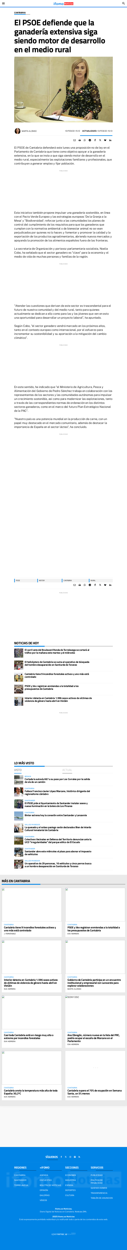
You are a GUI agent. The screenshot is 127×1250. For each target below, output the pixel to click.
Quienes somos (99, 1188)
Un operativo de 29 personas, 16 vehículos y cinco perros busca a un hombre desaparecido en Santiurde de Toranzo (58, 864)
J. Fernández (10, 934)
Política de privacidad (97, 1181)
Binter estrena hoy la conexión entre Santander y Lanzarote (56, 815)
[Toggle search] (123, 3)
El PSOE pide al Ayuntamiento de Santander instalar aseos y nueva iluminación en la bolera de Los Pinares (56, 804)
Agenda (44, 1175)
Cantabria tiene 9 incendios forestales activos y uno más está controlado (57, 675)
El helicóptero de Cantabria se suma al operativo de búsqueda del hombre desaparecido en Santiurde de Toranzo (57, 663)
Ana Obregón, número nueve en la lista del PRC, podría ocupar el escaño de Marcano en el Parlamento (93, 1038)
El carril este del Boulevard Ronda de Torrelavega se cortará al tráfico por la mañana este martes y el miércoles (57, 651)
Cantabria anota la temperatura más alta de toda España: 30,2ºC (31, 1091)
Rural (93, 580)
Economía (70, 1175)
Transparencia (99, 1193)
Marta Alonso (29, 131)
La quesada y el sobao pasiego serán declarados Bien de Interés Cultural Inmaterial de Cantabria (58, 828)
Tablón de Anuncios (102, 1198)
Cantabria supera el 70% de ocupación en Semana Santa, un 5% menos (94, 1091)
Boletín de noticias (50, 1185)
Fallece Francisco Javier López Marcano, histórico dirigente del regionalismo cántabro (57, 792)
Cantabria (20, 12)
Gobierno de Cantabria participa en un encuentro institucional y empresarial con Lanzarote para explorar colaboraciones (94, 983)
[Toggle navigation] (3, 3)
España (69, 1185)
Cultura (69, 1195)
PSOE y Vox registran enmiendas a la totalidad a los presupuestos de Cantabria (52, 687)
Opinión (44, 1190)
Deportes (70, 1190)
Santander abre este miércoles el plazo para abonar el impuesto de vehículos (58, 852)
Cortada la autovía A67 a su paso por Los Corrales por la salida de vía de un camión (57, 780)
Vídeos (43, 1200)
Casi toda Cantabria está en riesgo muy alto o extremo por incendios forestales (28, 1036)
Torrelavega (21, 1185)
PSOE (18, 580)
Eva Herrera (73, 934)
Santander (20, 1180)
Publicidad (97, 1175)
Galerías (44, 1195)
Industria (70, 1180)
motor (42, 580)
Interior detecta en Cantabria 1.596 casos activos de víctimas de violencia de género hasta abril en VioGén (58, 699)
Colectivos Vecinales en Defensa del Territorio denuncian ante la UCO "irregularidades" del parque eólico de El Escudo (58, 840)
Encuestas (46, 1180)
